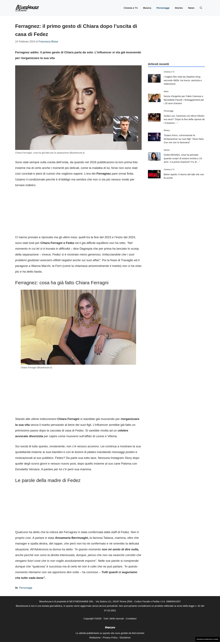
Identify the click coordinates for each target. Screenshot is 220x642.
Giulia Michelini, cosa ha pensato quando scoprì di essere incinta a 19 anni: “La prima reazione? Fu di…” (183, 158)
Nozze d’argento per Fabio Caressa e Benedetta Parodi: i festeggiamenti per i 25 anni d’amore (184, 100)
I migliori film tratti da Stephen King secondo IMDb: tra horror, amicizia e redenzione (183, 80)
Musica (147, 7)
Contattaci (131, 618)
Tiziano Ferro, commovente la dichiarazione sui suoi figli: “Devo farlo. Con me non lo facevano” (184, 139)
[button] (201, 8)
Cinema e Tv (131, 7)
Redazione (95, 637)
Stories (179, 7)
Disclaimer (125, 637)
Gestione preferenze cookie (207, 639)
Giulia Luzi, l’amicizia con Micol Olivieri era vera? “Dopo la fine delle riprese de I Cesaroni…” (184, 119)
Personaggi (162, 7)
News (191, 7)
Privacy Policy (110, 637)
